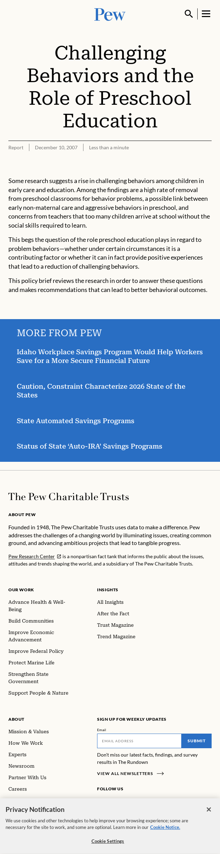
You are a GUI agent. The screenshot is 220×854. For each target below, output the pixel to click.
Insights (107, 589)
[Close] (209, 811)
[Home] (68, 496)
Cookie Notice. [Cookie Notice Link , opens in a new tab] (165, 829)
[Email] (139, 741)
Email (102, 730)
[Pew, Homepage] (110, 14)
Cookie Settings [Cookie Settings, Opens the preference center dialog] (107, 843)
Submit (197, 740)
